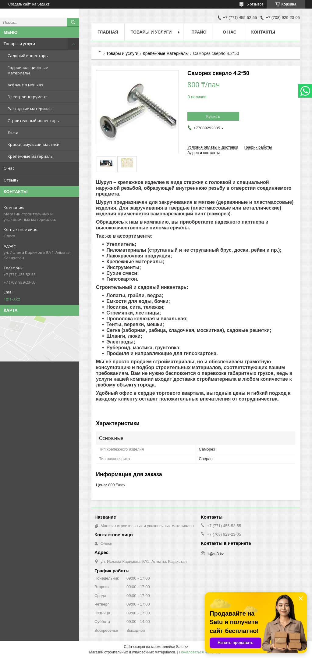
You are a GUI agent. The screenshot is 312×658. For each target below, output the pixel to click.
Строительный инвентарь (33, 120)
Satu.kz (182, 647)
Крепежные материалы (31, 156)
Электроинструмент (27, 96)
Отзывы (12, 180)
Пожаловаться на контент (201, 652)
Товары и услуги (19, 43)
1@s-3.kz (12, 299)
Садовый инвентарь (28, 55)
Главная (108, 32)
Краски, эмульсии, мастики (33, 144)
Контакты (263, 32)
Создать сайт (19, 4)
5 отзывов (255, 4)
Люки (13, 132)
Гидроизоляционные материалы (28, 70)
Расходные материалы (30, 108)
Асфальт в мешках (25, 85)
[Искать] (73, 22)
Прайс (198, 32)
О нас (9, 168)
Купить (213, 116)
